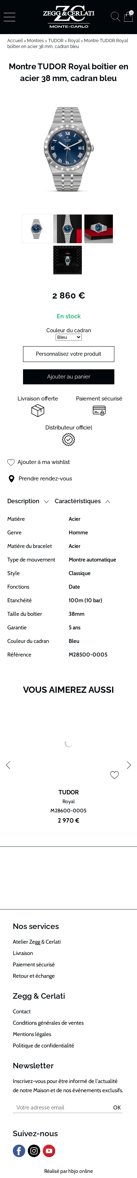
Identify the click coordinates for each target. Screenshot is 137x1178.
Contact (22, 1011)
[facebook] (19, 1155)
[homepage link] (68, 17)
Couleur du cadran (68, 330)
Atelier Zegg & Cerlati (37, 942)
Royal (74, 40)
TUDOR (56, 40)
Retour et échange (34, 976)
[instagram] (34, 1155)
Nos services (36, 926)
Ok (117, 1107)
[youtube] (49, 1155)
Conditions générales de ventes (48, 1023)
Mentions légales (32, 1034)
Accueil (15, 40)
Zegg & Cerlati (39, 995)
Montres (35, 40)
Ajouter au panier (68, 376)
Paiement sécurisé (34, 964)
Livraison (23, 953)
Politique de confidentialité (43, 1045)
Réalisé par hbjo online (68, 1171)
